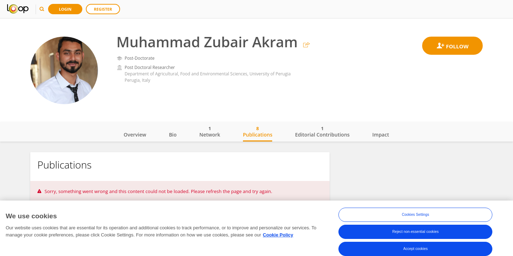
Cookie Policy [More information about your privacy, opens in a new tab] (278, 235)
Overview (135, 134)
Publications (258, 131)
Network (209, 131)
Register (103, 9)
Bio (173, 134)
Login (65, 9)
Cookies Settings (415, 215)
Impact (380, 134)
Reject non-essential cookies (415, 232)
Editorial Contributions (322, 131)
